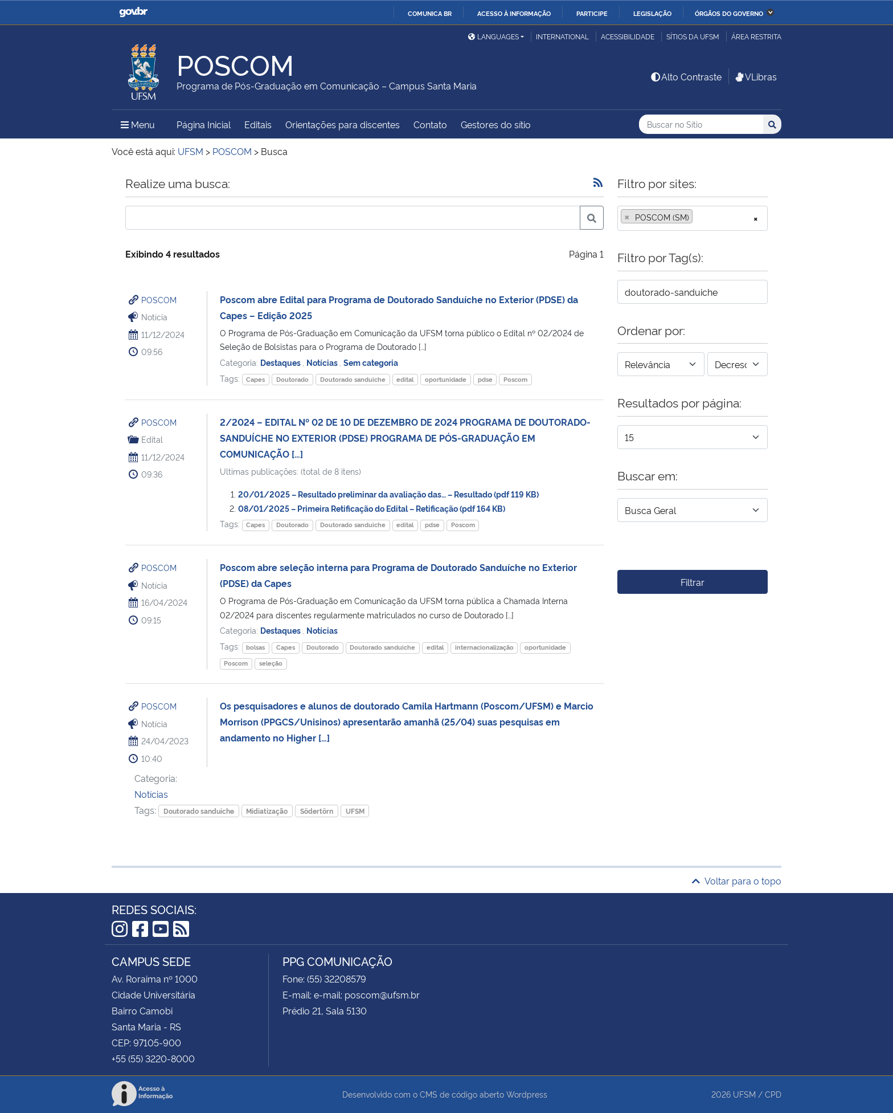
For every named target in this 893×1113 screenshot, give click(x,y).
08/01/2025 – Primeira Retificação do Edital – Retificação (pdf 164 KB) (371, 508)
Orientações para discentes (342, 124)
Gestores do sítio (496, 124)
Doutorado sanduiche (353, 379)
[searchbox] (698, 217)
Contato (430, 124)
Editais (258, 124)
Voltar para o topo (736, 880)
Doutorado (292, 379)
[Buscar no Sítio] (701, 124)
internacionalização (484, 647)
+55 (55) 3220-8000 (153, 1058)
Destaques (281, 362)
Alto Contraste (686, 76)
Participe (592, 13)
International (562, 36)
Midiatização (267, 811)
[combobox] (692, 218)
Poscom (515, 379)
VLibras (755, 76)
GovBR (133, 12)
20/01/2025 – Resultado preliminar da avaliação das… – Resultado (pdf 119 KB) (388, 493)
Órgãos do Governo (729, 13)
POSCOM (159, 299)
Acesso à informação (514, 13)
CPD (773, 1093)
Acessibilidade (627, 36)
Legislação (652, 13)
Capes (255, 379)
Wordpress (526, 1093)
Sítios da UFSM (692, 36)
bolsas (255, 647)
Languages (493, 36)
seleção (270, 663)
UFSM (355, 811)
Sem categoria (370, 362)
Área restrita (756, 36)
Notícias (322, 362)
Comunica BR (430, 13)
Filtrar (692, 582)
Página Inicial (204, 124)
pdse (485, 379)
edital (404, 379)
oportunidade (445, 379)
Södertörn (316, 811)
